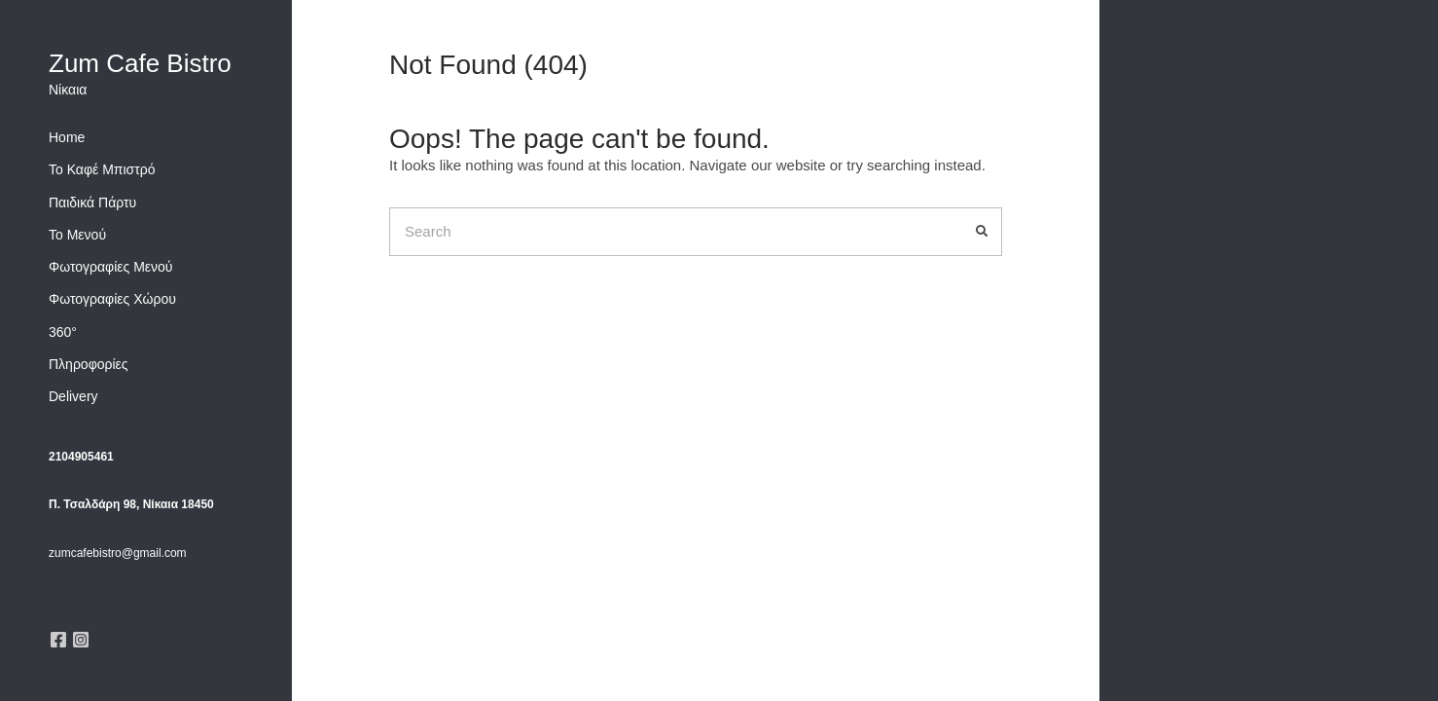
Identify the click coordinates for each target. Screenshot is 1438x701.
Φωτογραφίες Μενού (111, 267)
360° (63, 332)
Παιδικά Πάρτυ (92, 202)
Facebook (58, 639)
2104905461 (81, 456)
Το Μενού (77, 234)
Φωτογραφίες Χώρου (112, 299)
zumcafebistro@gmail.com (118, 553)
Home (67, 137)
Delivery (73, 396)
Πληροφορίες (88, 364)
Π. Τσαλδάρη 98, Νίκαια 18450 (131, 504)
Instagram (80, 639)
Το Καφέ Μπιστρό (102, 169)
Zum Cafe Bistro (140, 63)
